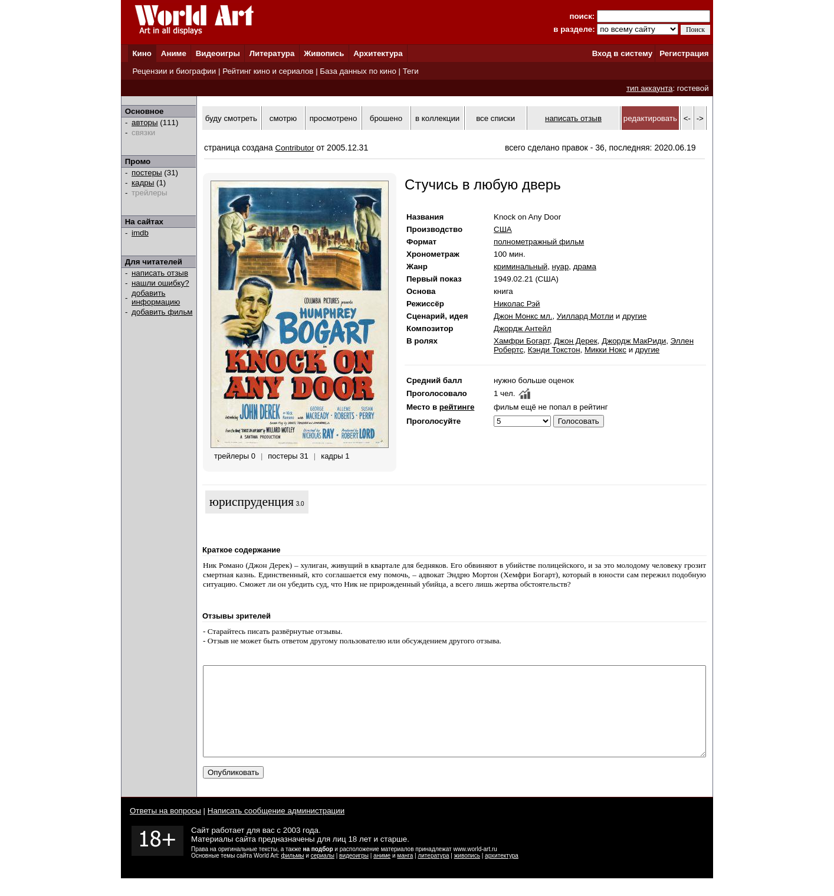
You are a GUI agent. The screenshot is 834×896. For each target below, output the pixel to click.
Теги (411, 71)
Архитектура (377, 53)
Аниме (173, 53)
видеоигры (354, 873)
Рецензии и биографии (174, 71)
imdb (140, 232)
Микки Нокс (605, 349)
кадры (143, 182)
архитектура (501, 873)
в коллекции (437, 118)
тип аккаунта (649, 88)
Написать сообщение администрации (276, 828)
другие (634, 316)
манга (405, 873)
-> (700, 118)
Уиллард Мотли (585, 316)
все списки (495, 118)
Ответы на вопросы (165, 828)
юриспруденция (251, 502)
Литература (272, 53)
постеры (147, 172)
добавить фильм (162, 312)
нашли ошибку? (160, 283)
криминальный (520, 266)
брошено (386, 118)
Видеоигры (218, 53)
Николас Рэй (517, 303)
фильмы (292, 873)
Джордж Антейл (522, 328)
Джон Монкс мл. (523, 316)
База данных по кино (358, 71)
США (503, 229)
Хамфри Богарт (522, 340)
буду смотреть (231, 118)
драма (584, 266)
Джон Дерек (575, 340)
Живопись (324, 53)
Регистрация (683, 53)
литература (433, 873)
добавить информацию (156, 297)
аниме (381, 873)
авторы (145, 122)
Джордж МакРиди (634, 340)
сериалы (322, 873)
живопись (467, 873)
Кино (142, 53)
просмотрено (333, 118)
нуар (560, 266)
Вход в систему (622, 53)
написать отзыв (160, 273)
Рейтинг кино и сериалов (267, 71)
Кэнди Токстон (554, 349)
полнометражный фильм (539, 241)
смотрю (283, 118)
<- (687, 118)
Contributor (294, 147)
